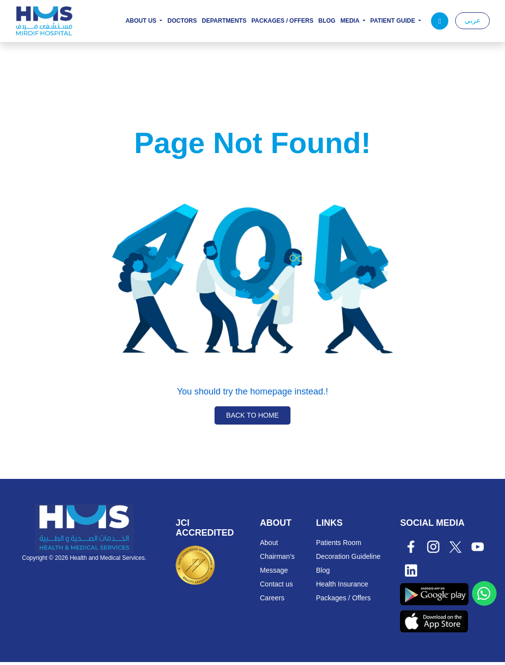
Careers (272, 601)
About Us (141, 21)
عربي (472, 20)
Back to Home (252, 418)
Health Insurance (342, 587)
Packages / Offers (283, 21)
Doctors (182, 21)
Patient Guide (393, 21)
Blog (327, 21)
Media (350, 21)
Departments (224, 21)
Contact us (276, 587)
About (269, 545)
